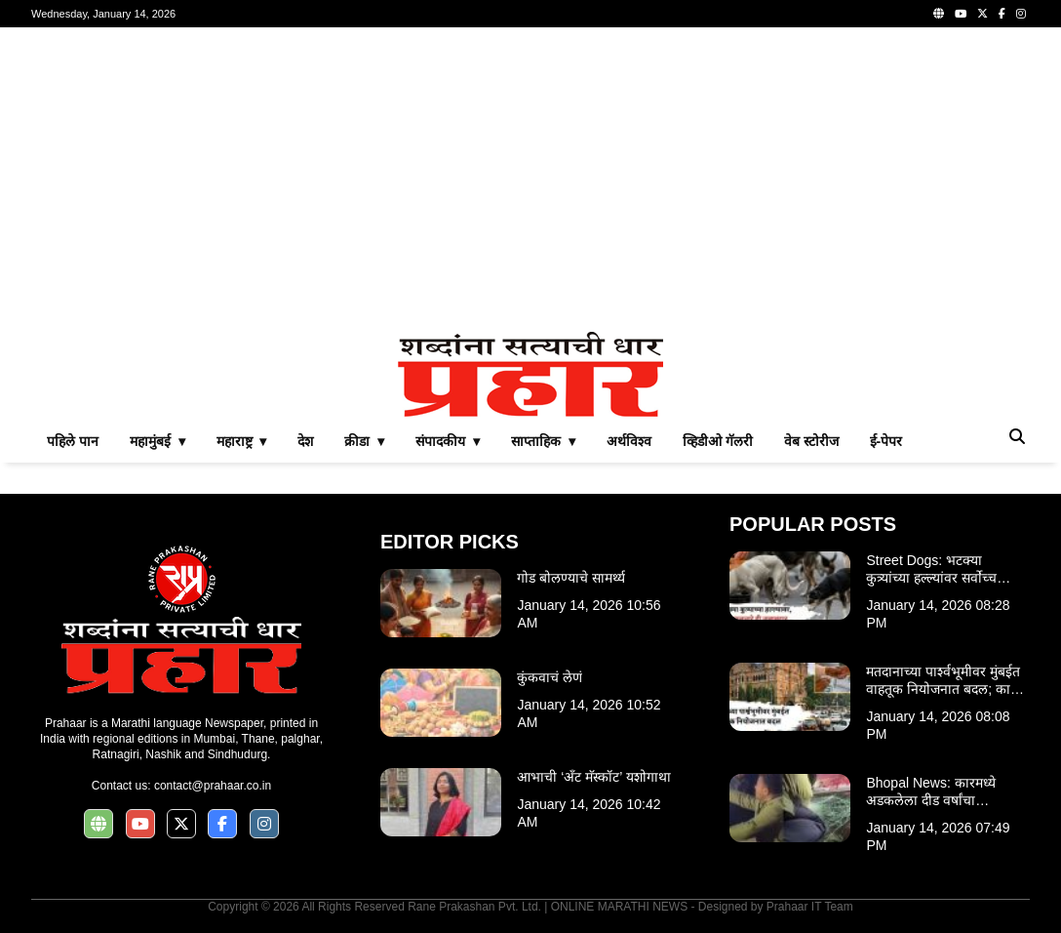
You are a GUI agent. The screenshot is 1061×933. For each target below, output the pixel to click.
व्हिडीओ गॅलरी (718, 441)
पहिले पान (72, 441)
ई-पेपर (886, 441)
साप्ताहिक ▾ (543, 441)
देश (305, 441)
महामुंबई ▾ (157, 441)
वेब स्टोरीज (811, 441)
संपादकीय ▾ (447, 441)
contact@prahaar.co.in (212, 785)
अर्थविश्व (629, 441)
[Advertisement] (530, 179)
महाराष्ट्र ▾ (241, 441)
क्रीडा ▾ (364, 441)
